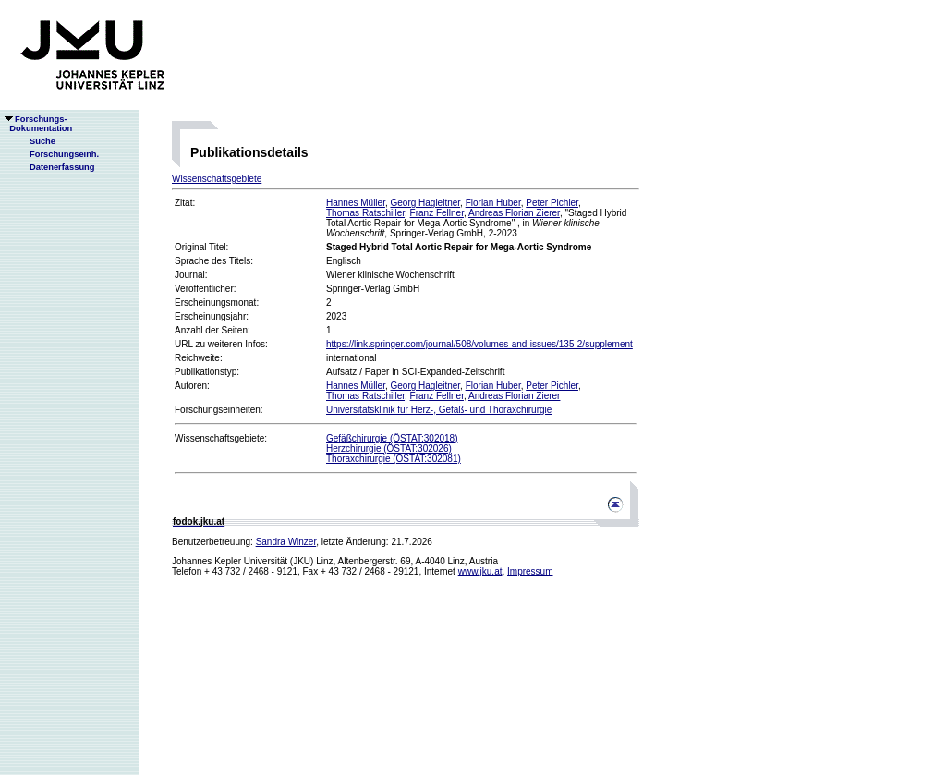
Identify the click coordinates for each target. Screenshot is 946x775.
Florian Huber (493, 203)
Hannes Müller (355, 203)
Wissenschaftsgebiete (216, 179)
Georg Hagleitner (425, 203)
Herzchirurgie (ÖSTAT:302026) (389, 448)
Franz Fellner (437, 213)
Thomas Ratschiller (365, 213)
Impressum (529, 571)
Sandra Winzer (286, 542)
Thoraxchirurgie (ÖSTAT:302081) (393, 459)
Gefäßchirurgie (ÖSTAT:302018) (391, 438)
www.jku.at (480, 571)
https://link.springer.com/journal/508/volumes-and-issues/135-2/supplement (479, 344)
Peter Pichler (552, 203)
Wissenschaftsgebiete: (221, 438)
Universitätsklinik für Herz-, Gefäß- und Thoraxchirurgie (439, 410)
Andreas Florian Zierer (514, 213)
